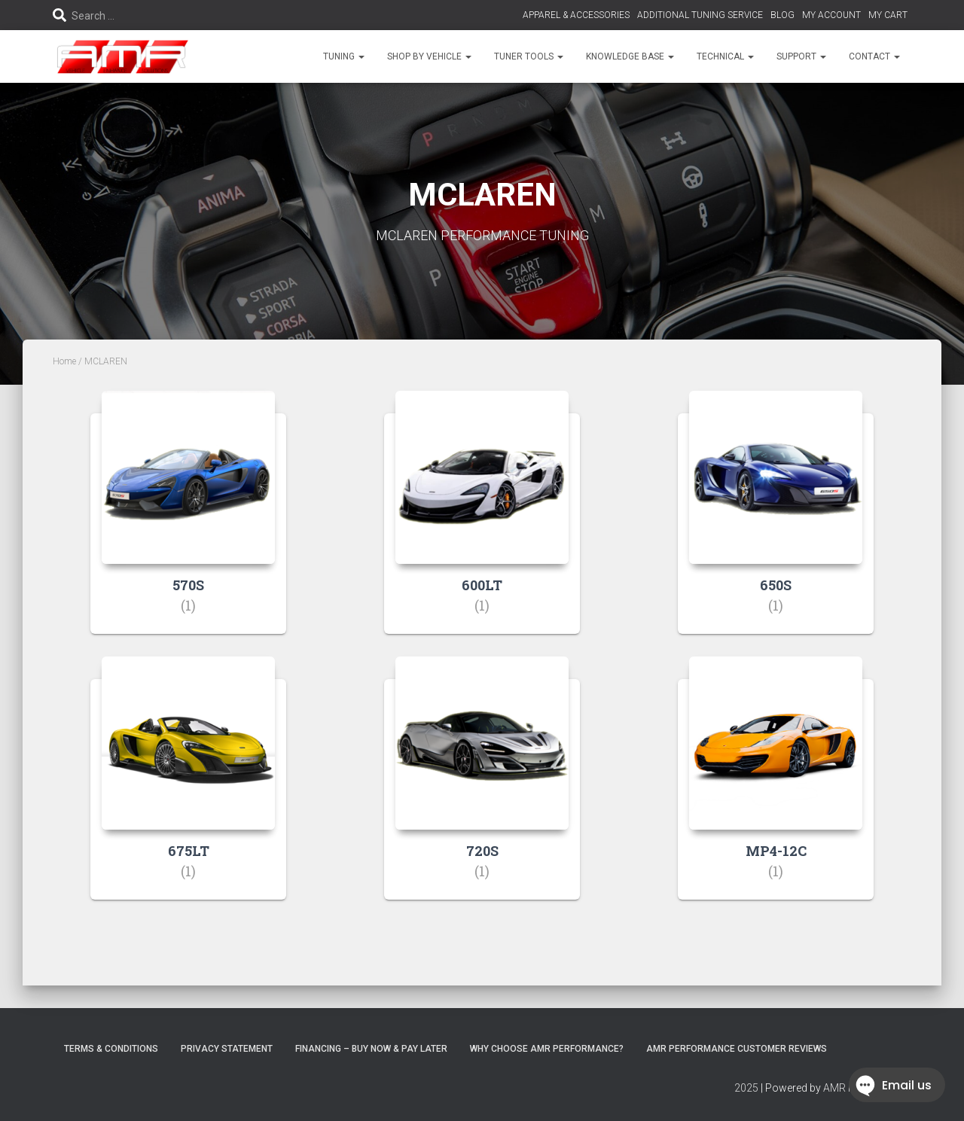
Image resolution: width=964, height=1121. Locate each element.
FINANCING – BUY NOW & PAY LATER (371, 1048)
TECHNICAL (725, 56)
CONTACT (874, 56)
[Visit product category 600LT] (482, 523)
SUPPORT (801, 56)
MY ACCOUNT (831, 15)
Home (64, 361)
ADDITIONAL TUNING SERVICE (700, 15)
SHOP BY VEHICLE (429, 56)
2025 (746, 1088)
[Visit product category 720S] (482, 789)
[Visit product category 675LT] (188, 789)
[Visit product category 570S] (188, 523)
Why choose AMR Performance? (547, 1048)
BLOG (782, 15)
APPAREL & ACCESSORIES (576, 15)
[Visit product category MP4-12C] (776, 789)
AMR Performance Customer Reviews (736, 1048)
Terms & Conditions (111, 1048)
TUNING (344, 56)
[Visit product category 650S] (776, 523)
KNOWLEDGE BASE (630, 56)
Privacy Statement (227, 1048)
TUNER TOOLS (528, 56)
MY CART (888, 15)
